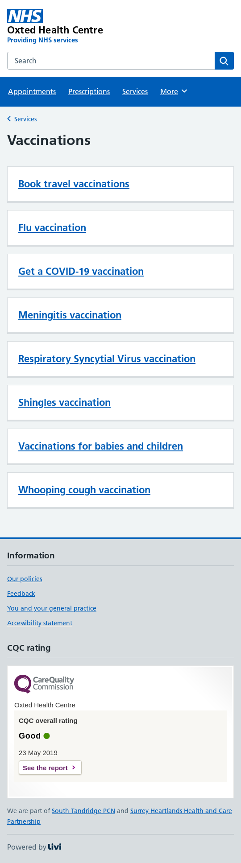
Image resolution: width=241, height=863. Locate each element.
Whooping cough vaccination (84, 489)
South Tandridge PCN (83, 811)
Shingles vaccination (64, 402)
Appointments (32, 91)
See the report (45, 768)
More (174, 91)
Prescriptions (89, 91)
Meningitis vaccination (69, 315)
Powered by (34, 846)
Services (135, 91)
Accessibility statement (39, 623)
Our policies (24, 579)
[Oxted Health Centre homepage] (75, 27)
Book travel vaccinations (73, 184)
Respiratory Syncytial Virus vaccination (106, 358)
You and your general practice (51, 608)
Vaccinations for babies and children (100, 446)
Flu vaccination (52, 227)
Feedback (21, 594)
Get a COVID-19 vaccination (81, 271)
